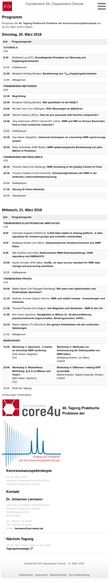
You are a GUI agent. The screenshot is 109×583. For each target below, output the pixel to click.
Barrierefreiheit (58, 574)
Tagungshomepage (17, 548)
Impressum (41, 574)
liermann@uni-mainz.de (29, 528)
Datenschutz (26, 574)
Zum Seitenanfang (79, 574)
